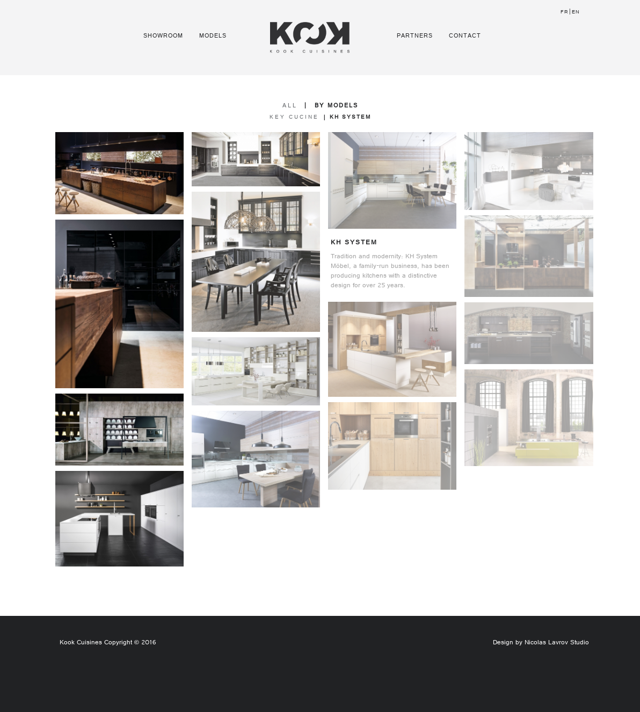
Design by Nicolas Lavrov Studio (541, 643)
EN (576, 12)
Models (213, 36)
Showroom (163, 36)
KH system (350, 118)
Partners (415, 36)
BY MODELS (336, 106)
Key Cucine (294, 118)
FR (565, 12)
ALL (289, 106)
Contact (465, 36)
